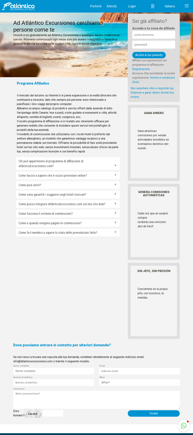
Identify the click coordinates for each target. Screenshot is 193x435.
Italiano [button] (170, 6)
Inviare (154, 413)
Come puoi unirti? (30, 185)
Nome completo (21, 366)
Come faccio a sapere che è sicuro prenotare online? (53, 175)
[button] (152, 6)
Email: (102, 366)
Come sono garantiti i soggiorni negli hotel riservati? (52, 194)
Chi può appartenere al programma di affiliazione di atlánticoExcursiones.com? (51, 163)
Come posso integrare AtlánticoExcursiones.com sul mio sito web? (62, 204)
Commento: (19, 389)
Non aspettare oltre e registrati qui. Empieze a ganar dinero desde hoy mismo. (152, 93)
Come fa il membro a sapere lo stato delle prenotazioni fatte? (58, 232)
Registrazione (141, 69)
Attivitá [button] (111, 6)
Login (132, 6)
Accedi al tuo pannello (149, 55)
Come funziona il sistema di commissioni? (46, 213)
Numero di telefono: (23, 377)
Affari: (102, 377)
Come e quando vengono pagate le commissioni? (50, 223)
